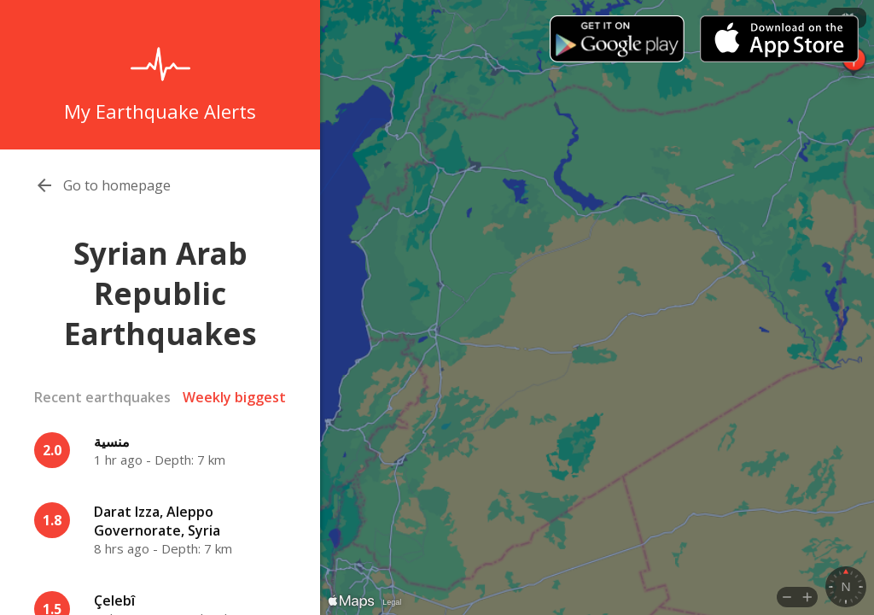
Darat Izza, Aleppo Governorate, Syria (157, 521)
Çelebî (114, 600)
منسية (112, 441)
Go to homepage (117, 185)
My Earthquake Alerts (160, 111)
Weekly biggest (234, 397)
